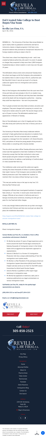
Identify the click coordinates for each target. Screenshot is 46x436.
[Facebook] (25, 418)
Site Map (23, 354)
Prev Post (10, 314)
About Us (23, 370)
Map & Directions (24, 410)
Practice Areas (23, 373)
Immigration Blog (23, 388)
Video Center (23, 376)
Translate (23, 382)
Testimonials (23, 379)
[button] (43, 433)
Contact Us (23, 391)
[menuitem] (23, 364)
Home (23, 364)
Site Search (23, 394)
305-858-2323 (32, 12)
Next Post (34, 314)
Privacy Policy (23, 357)
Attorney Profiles (23, 367)
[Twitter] (21, 418)
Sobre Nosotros (23, 385)
